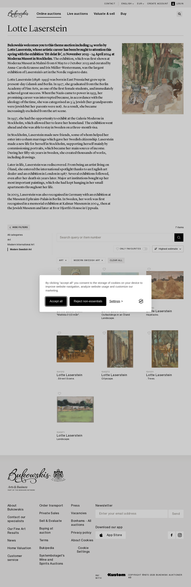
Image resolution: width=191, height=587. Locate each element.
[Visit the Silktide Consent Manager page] (141, 301)
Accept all (56, 301)
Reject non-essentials (88, 301)
